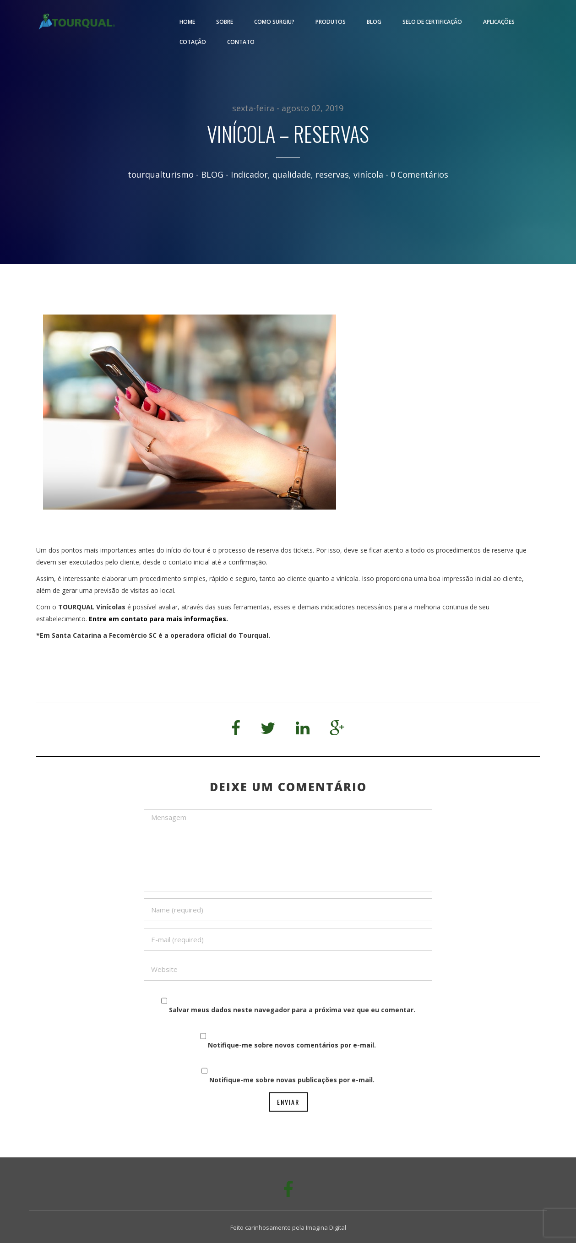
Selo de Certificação (432, 22)
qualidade (291, 174)
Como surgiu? (274, 22)
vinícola (368, 174)
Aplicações (499, 22)
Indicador (249, 174)
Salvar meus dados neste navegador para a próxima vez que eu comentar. (292, 1009)
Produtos (330, 22)
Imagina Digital (326, 1227)
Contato (241, 42)
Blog (374, 22)
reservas (332, 174)
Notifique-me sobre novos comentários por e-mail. (292, 1045)
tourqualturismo (161, 174)
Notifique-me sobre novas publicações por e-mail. (292, 1079)
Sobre (224, 22)
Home (187, 22)
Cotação (192, 42)
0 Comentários (419, 174)
